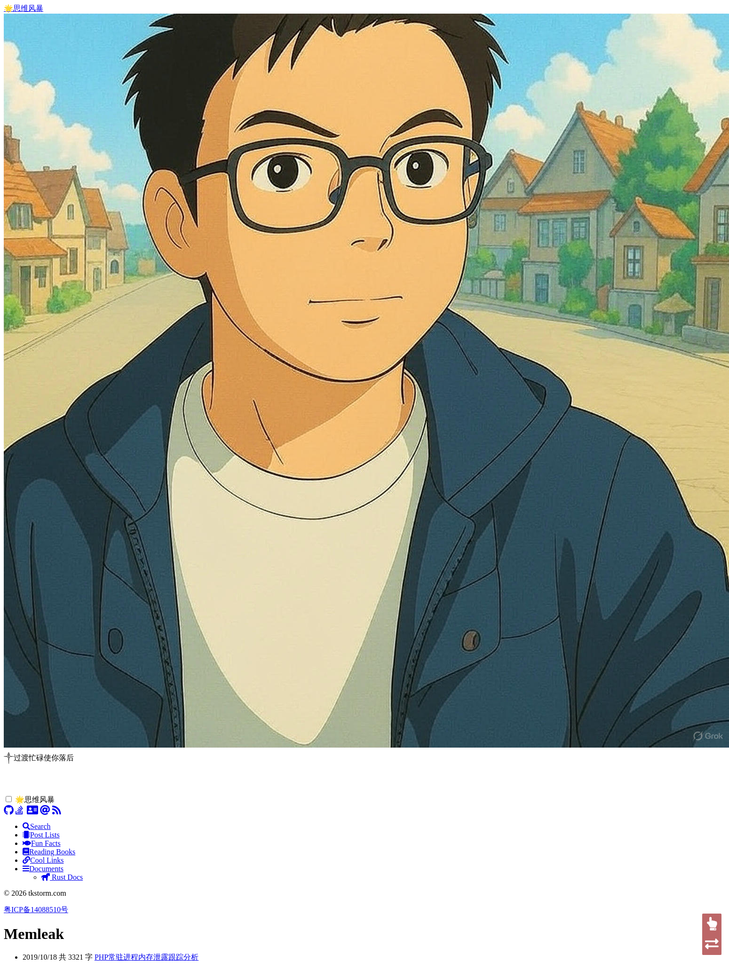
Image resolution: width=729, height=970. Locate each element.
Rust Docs (62, 877)
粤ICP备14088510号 (36, 910)
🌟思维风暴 (23, 8)
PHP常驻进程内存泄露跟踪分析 (146, 957)
